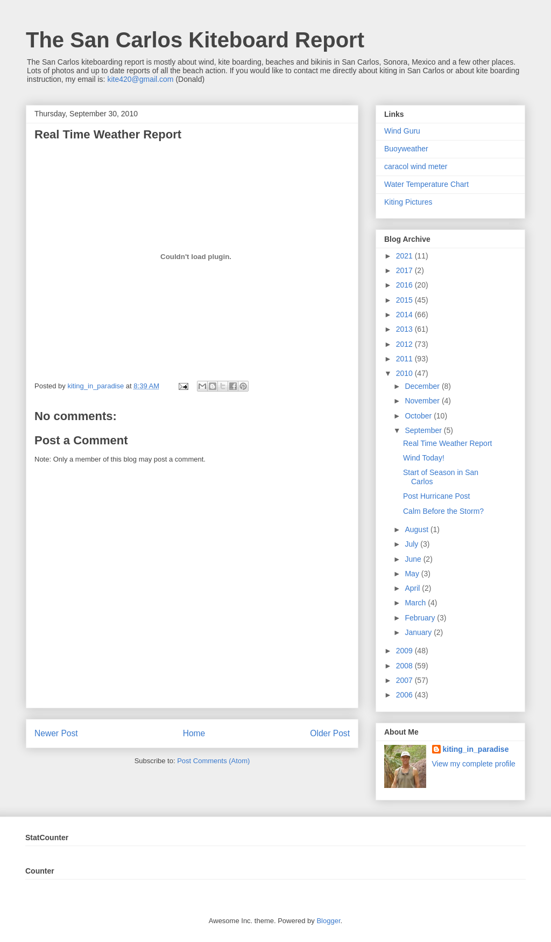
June (414, 559)
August (417, 529)
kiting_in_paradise (476, 749)
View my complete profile (473, 763)
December (423, 386)
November (423, 400)
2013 (405, 329)
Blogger (328, 921)
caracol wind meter (416, 166)
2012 (405, 344)
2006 (405, 694)
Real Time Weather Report (447, 443)
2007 (405, 680)
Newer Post (56, 733)
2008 (405, 665)
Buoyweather (406, 148)
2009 (405, 650)
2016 (405, 285)
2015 (405, 300)
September (424, 430)
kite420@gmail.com (140, 79)
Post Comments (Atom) (213, 761)
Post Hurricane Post (436, 496)
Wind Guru (402, 131)
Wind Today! (423, 457)
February (421, 617)
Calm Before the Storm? (443, 511)
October (419, 415)
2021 (405, 256)
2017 (405, 270)
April (413, 588)
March (416, 602)
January (419, 632)
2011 (405, 358)
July (412, 544)
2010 (405, 373)
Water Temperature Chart (426, 184)
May (413, 573)
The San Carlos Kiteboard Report (195, 40)
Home (194, 733)
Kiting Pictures (408, 202)
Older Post (330, 733)
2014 (405, 314)
